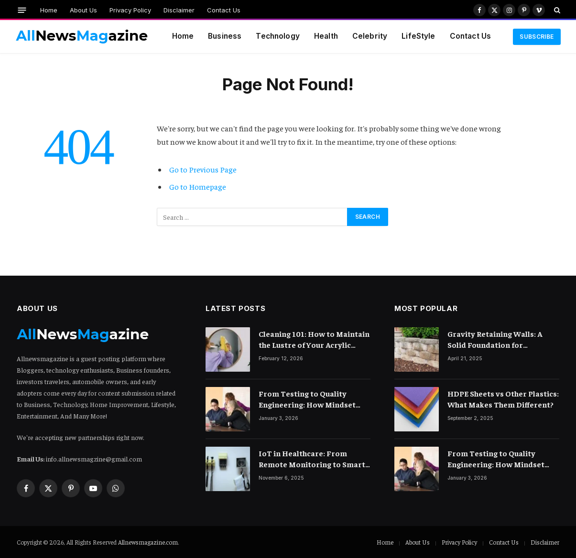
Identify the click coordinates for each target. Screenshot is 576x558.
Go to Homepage (197, 187)
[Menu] (22, 9)
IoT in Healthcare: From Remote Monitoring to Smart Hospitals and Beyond (312, 459)
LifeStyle (418, 36)
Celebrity (369, 36)
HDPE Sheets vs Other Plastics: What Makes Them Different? (503, 398)
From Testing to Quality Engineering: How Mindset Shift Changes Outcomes (307, 399)
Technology (278, 36)
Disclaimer (179, 10)
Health (326, 36)
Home (48, 10)
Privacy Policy (130, 10)
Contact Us (223, 10)
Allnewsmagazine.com (148, 542)
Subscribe (537, 36)
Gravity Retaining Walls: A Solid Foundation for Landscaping (494, 339)
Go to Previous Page (203, 169)
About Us (83, 10)
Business (224, 36)
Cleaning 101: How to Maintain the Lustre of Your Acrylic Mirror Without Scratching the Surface (314, 339)
